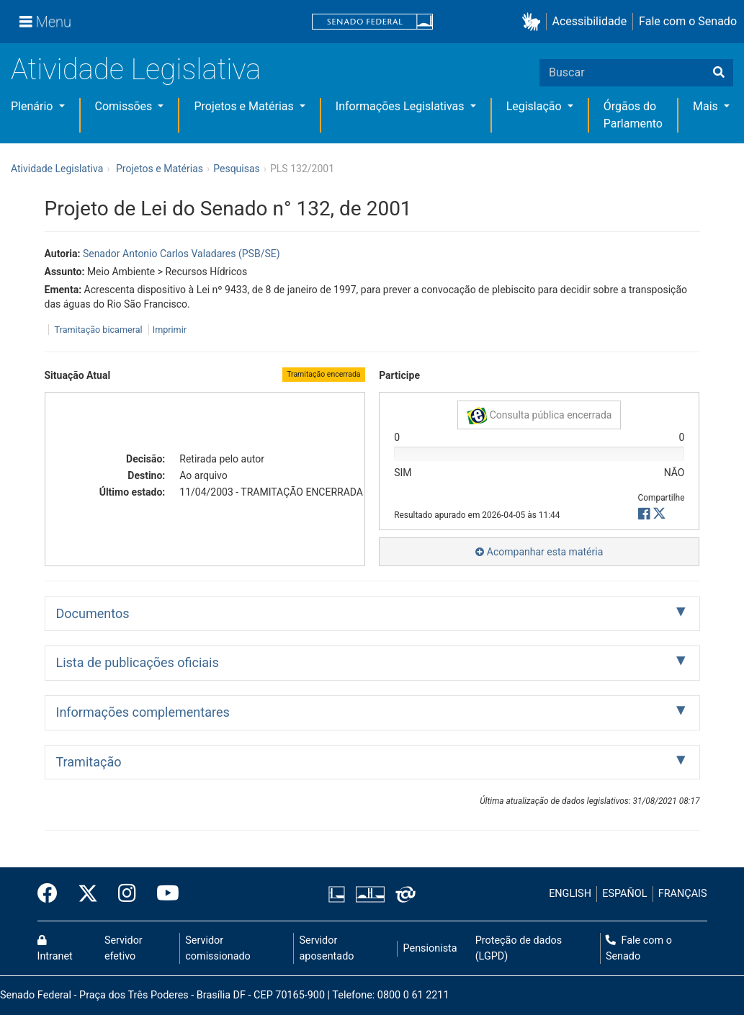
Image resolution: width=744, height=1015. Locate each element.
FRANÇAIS (682, 893)
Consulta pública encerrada (539, 415)
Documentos (93, 613)
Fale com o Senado (688, 21)
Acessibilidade (589, 21)
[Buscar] (718, 73)
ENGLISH (570, 893)
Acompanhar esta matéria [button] (539, 552)
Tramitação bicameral (99, 329)
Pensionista (430, 948)
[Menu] (45, 21)
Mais (707, 106)
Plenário (33, 106)
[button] (534, 22)
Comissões (125, 106)
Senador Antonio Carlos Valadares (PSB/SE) (181, 253)
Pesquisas (236, 168)
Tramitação (89, 761)
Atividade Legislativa (136, 69)
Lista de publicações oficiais (137, 662)
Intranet (55, 948)
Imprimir (170, 329)
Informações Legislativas (401, 106)
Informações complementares (143, 712)
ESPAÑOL (624, 893)
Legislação (535, 106)
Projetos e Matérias (245, 106)
